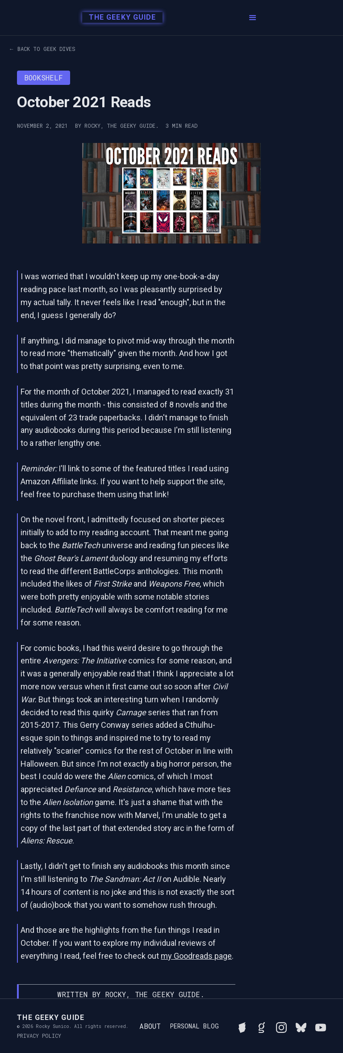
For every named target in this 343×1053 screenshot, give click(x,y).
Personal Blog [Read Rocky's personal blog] (194, 1026)
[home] (120, 18)
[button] (252, 17)
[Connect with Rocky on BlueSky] (301, 1026)
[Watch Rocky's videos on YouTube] (320, 1026)
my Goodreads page (196, 956)
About (150, 1026)
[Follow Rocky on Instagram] (281, 1026)
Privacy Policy (39, 1035)
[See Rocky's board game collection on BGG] (242, 1026)
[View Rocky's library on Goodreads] (261, 1026)
